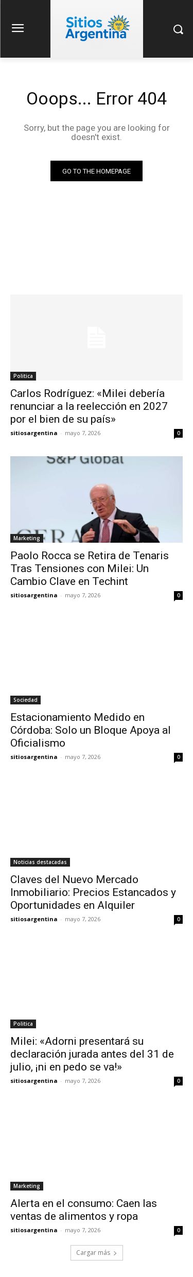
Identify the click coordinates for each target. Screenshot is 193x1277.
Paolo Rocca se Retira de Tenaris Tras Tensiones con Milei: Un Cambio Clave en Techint (89, 568)
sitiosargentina (34, 433)
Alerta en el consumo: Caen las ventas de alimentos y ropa (83, 1209)
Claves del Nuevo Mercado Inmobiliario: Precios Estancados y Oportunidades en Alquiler (93, 892)
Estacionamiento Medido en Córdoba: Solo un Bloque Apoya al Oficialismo (90, 730)
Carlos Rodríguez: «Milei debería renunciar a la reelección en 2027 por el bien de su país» (89, 406)
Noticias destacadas (40, 862)
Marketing (26, 538)
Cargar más (96, 1252)
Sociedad (25, 699)
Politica (23, 375)
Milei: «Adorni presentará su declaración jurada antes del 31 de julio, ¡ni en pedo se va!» (92, 1054)
